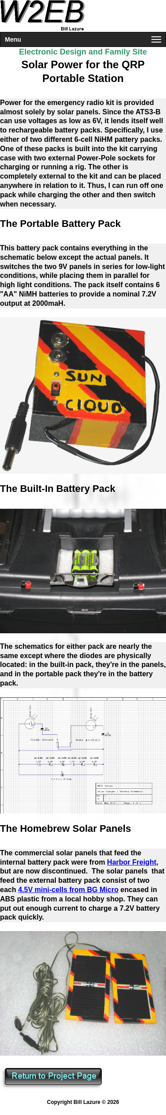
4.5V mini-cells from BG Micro (68, 889)
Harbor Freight (131, 862)
